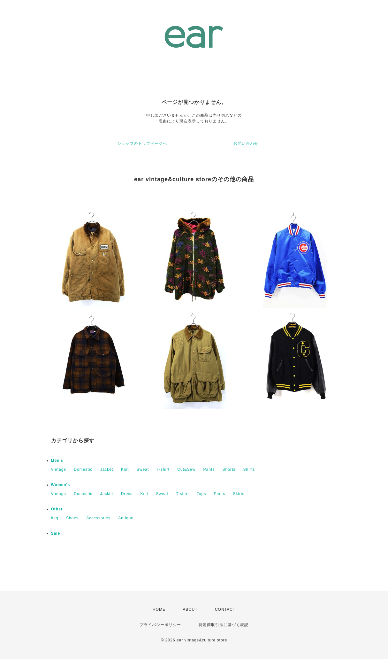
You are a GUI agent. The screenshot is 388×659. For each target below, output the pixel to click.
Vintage (58, 469)
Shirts (249, 469)
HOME (159, 609)
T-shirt (162, 469)
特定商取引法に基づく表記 (223, 625)
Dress (127, 494)
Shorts (229, 469)
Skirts (239, 494)
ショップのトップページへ (142, 143)
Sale (55, 533)
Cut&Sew (186, 469)
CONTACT (225, 609)
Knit (125, 469)
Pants (209, 469)
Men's (57, 460)
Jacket (106, 469)
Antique (125, 518)
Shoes (72, 518)
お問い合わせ (245, 143)
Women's (60, 485)
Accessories (98, 518)
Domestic (83, 469)
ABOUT (190, 609)
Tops (201, 494)
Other (57, 509)
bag (54, 518)
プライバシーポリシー (160, 625)
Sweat (143, 469)
